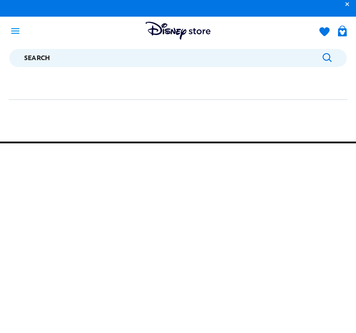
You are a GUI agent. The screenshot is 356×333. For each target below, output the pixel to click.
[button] (345, 8)
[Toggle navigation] (18, 30)
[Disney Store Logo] (178, 31)
